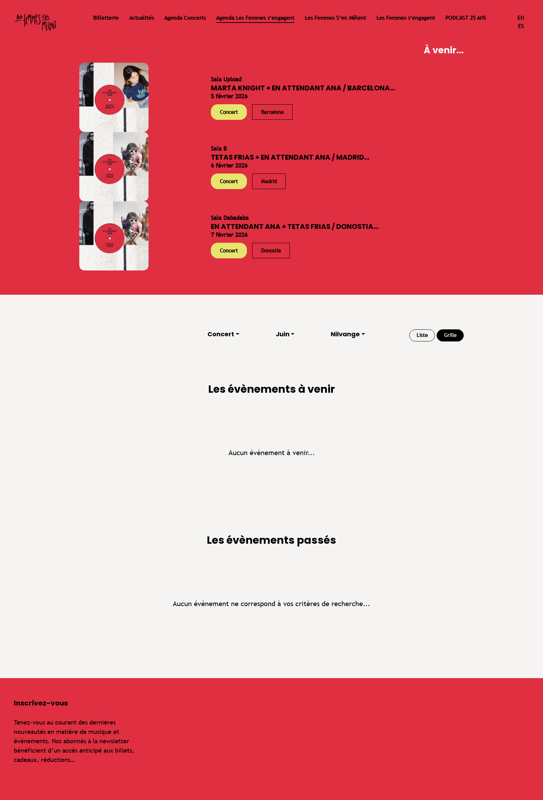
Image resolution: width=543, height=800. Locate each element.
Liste (422, 335)
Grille (450, 335)
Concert (220, 334)
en (520, 18)
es (521, 26)
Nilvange (345, 334)
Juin (283, 334)
